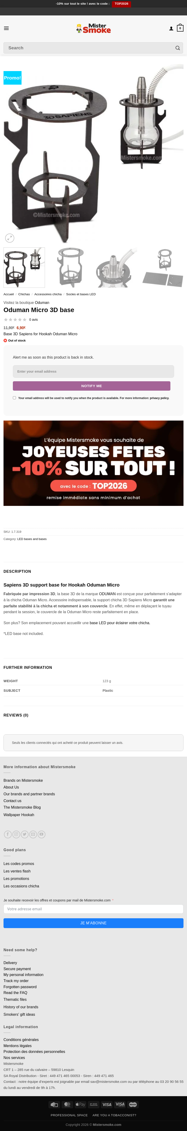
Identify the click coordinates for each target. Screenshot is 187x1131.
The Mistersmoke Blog (22, 807)
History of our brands (21, 1007)
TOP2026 (121, 3)
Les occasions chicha (21, 886)
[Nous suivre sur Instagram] (16, 834)
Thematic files (15, 999)
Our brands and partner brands (29, 794)
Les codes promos (19, 864)
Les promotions (16, 879)
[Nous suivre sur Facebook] (8, 834)
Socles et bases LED (81, 294)
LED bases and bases (32, 539)
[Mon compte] (171, 28)
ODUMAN (107, 594)
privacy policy (159, 398)
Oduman (42, 303)
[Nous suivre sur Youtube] (41, 834)
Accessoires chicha (48, 294)
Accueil (9, 294)
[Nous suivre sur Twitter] (25, 834)
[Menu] (6, 28)
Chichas (24, 294)
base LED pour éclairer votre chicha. (120, 623)
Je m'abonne (93, 923)
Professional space (69, 1115)
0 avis (33, 319)
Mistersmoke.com (107, 1125)
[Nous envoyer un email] (33, 834)
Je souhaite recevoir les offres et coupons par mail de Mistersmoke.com (57, 900)
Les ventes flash (17, 871)
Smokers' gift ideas (19, 1014)
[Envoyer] (178, 47)
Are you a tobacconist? (114, 1115)
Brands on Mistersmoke (23, 780)
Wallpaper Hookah (19, 815)
